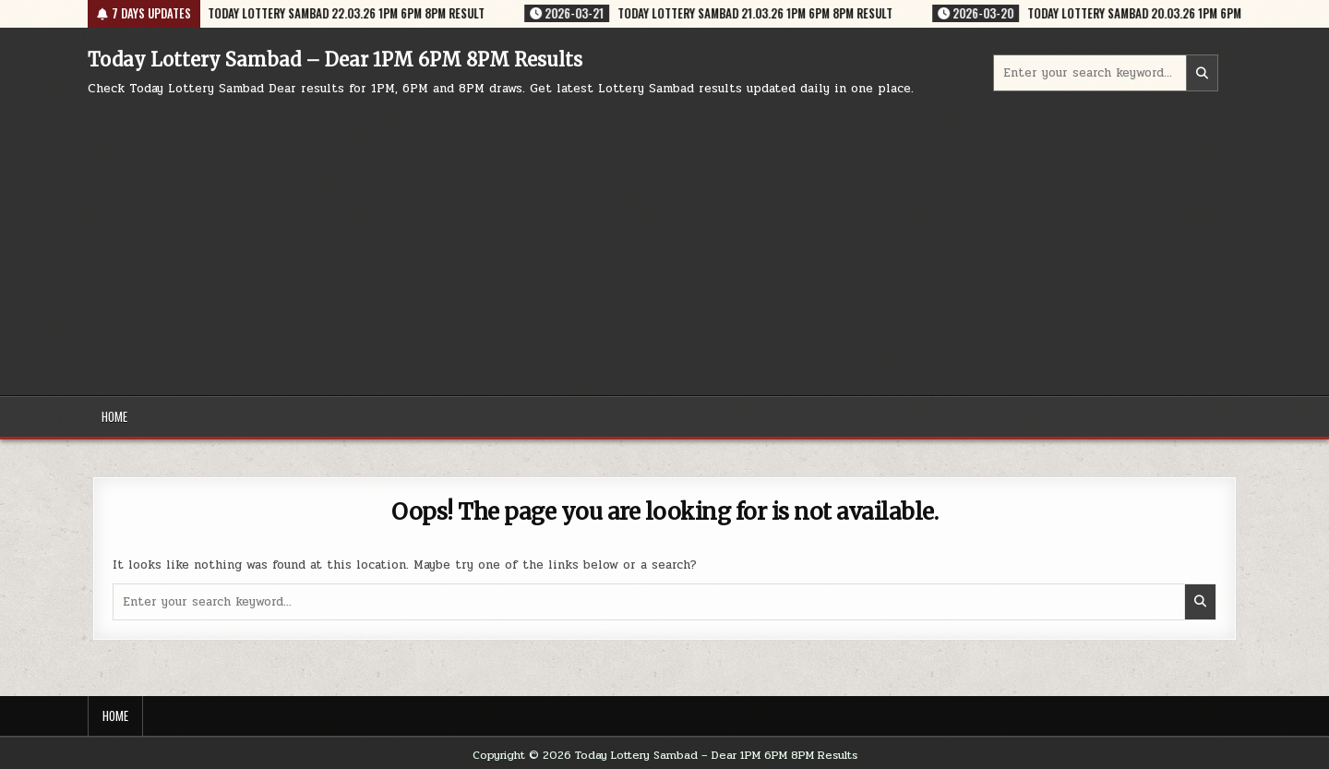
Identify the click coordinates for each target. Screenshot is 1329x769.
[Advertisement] (664, 238)
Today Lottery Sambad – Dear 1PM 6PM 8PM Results (335, 59)
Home (114, 416)
